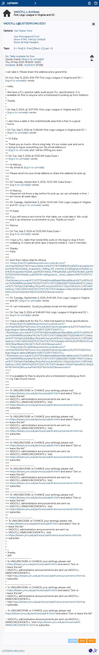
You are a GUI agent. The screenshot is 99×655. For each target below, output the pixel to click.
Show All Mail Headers (26, 42)
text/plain (10, 65)
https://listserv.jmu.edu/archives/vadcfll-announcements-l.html (44, 405)
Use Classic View (23, 30)
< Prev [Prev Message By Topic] (28, 48)
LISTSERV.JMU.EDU (13, 651)
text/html (29, 65)
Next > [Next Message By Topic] (38, 48)
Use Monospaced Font (26, 36)
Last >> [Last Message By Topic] (48, 48)
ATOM (72, 640)
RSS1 (82, 640)
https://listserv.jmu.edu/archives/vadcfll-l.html (35, 393)
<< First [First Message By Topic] (19, 48)
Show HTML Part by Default (29, 39)
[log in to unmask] (32, 59)
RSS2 (91, 640)
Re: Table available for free (19, 56)
